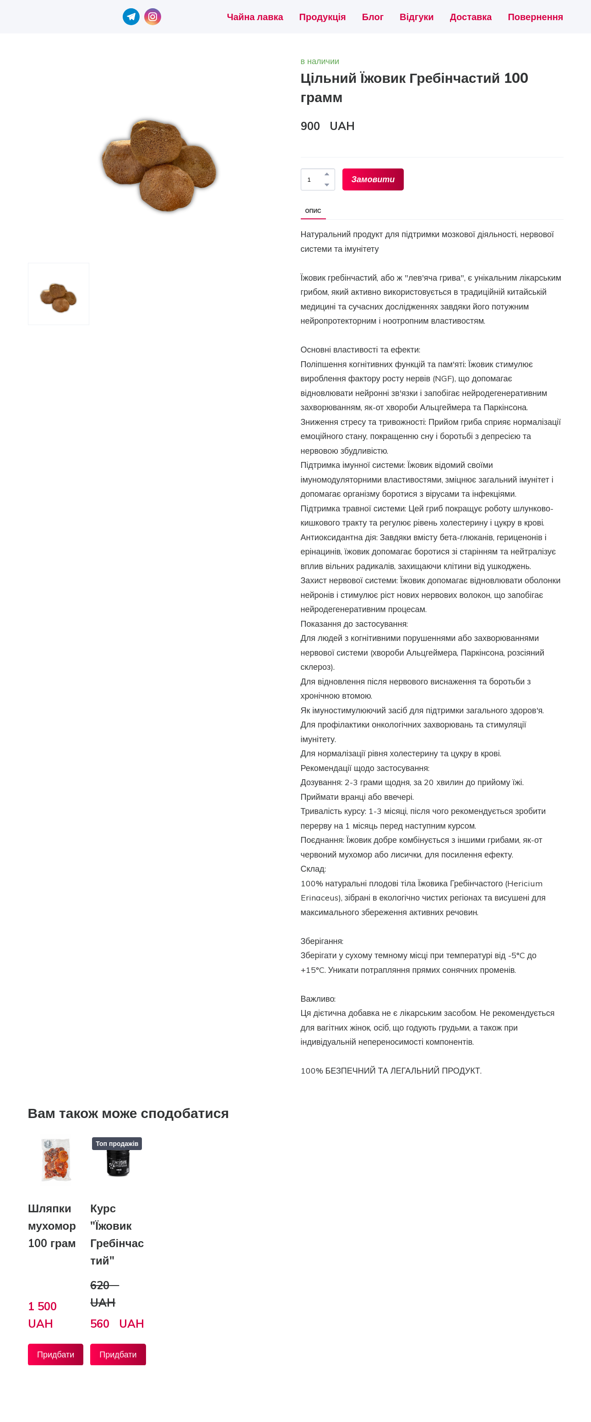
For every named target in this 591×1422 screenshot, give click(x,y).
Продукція (322, 16)
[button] (131, 16)
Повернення (535, 16)
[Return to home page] (53, 16)
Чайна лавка (255, 16)
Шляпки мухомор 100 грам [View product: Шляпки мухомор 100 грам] (52, 1225)
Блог (373, 16)
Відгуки (417, 16)
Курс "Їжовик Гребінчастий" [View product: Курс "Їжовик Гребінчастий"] (117, 1234)
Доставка (471, 16)
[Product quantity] (316, 179)
